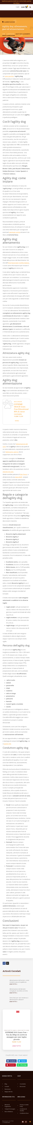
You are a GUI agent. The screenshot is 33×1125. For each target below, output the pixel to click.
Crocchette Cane (23, 1030)
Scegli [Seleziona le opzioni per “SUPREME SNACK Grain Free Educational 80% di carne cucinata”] (17, 421)
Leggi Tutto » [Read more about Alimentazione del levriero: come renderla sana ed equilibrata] (13, 984)
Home (3, 34)
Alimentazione (9, 22)
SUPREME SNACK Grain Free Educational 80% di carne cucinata (21, 409)
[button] (30, 7)
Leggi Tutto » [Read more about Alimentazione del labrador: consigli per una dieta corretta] (13, 993)
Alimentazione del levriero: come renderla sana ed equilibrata (19, 981)
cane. (8, 472)
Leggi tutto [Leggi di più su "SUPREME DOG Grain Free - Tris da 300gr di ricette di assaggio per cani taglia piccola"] (16, 1046)
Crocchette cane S (10, 1030)
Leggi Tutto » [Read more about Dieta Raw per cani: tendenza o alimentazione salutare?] (13, 1001)
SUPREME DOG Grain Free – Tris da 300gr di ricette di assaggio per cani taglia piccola (16, 1035)
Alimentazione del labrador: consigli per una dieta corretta (19, 990)
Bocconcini (18, 401)
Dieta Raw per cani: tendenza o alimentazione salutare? (19, 998)
